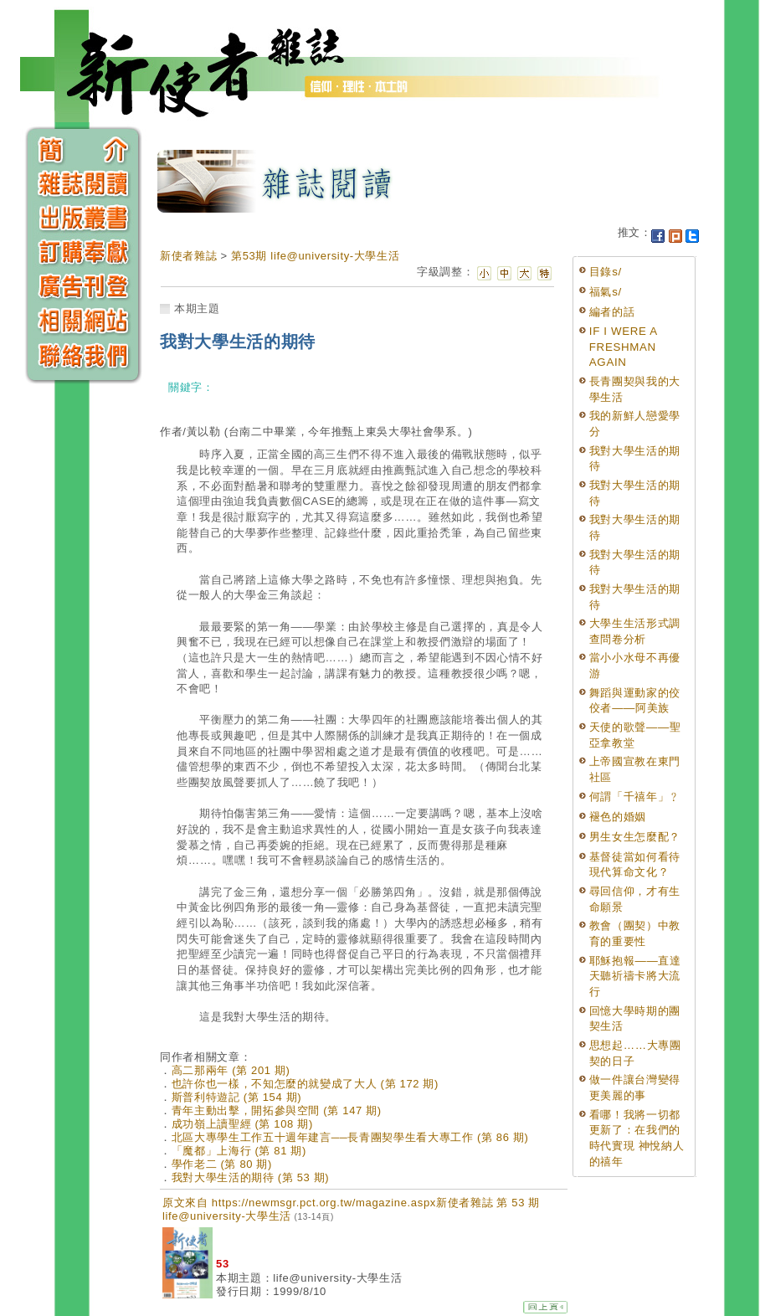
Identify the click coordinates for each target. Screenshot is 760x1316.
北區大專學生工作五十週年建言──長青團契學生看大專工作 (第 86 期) (350, 1137)
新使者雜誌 (188, 255)
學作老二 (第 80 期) (222, 1164)
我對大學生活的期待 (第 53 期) (251, 1177)
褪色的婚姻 (617, 816)
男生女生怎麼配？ (634, 836)
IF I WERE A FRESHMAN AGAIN (623, 346)
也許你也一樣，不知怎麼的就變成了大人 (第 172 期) (305, 1083)
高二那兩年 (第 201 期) (231, 1070)
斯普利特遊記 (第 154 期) (237, 1097)
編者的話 (612, 312)
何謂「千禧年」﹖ (634, 796)
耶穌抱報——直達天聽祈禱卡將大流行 (635, 976)
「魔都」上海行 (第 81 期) (239, 1150)
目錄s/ (605, 271)
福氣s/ (605, 291)
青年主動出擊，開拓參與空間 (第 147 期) (277, 1110)
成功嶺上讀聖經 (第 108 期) (242, 1124)
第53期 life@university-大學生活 (315, 255)
